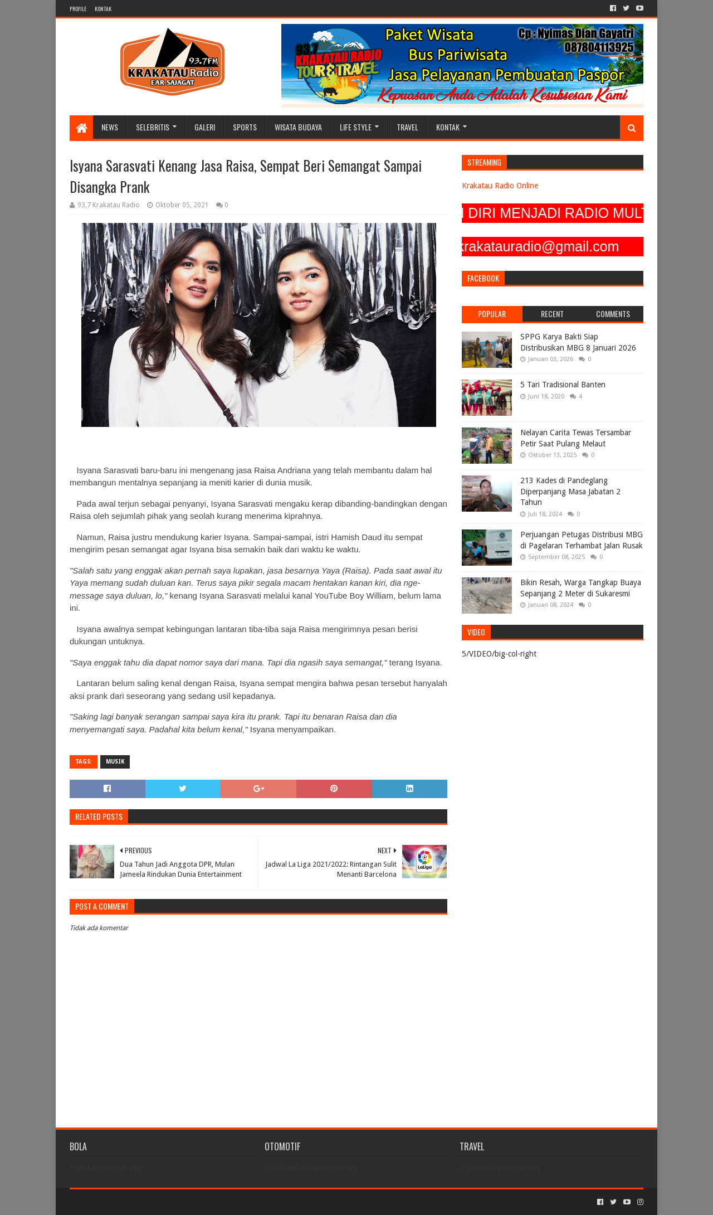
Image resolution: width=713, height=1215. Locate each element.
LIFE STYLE (356, 127)
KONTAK (103, 8)
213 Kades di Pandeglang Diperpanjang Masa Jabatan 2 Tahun (570, 491)
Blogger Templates (195, 1202)
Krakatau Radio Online (500, 185)
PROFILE (78, 8)
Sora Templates (131, 1202)
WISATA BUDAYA (298, 127)
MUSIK (115, 762)
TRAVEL (407, 127)
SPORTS (245, 127)
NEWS (109, 127)
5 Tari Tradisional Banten (562, 384)
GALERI (204, 127)
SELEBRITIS (152, 127)
